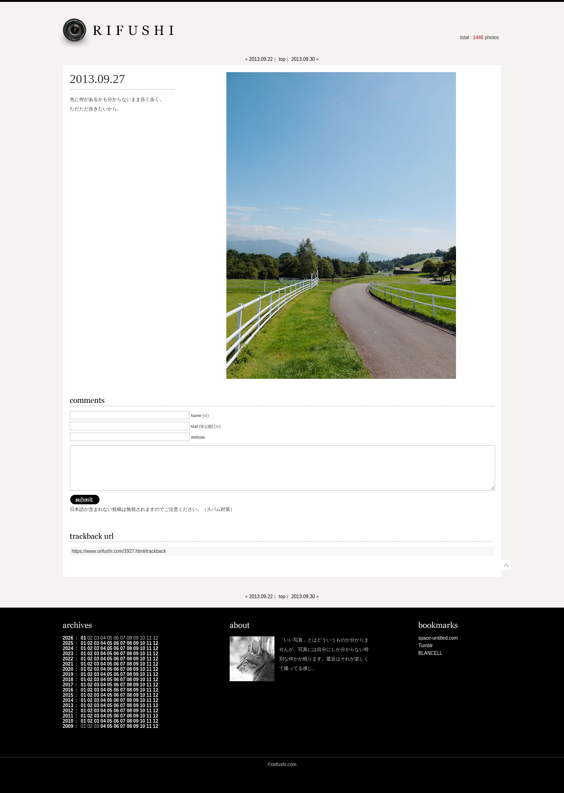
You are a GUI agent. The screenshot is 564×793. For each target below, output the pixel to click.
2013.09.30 (303, 59)
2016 (68, 690)
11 (148, 643)
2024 (68, 648)
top (282, 59)
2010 (68, 721)
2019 (68, 674)
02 (89, 643)
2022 (68, 658)
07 (122, 643)
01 (83, 638)
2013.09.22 (261, 59)
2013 (68, 705)
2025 (68, 643)
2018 (68, 679)
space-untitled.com (438, 638)
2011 (68, 715)
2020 (68, 669)
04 (103, 643)
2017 (68, 684)
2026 (68, 638)
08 (129, 643)
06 (116, 643)
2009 (68, 726)
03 (96, 643)
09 (136, 643)
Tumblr (425, 645)
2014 (68, 700)
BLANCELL (430, 653)
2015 (68, 695)
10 (142, 643)
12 (155, 643)
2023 (68, 653)
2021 (68, 664)
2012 (68, 710)
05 (109, 643)
